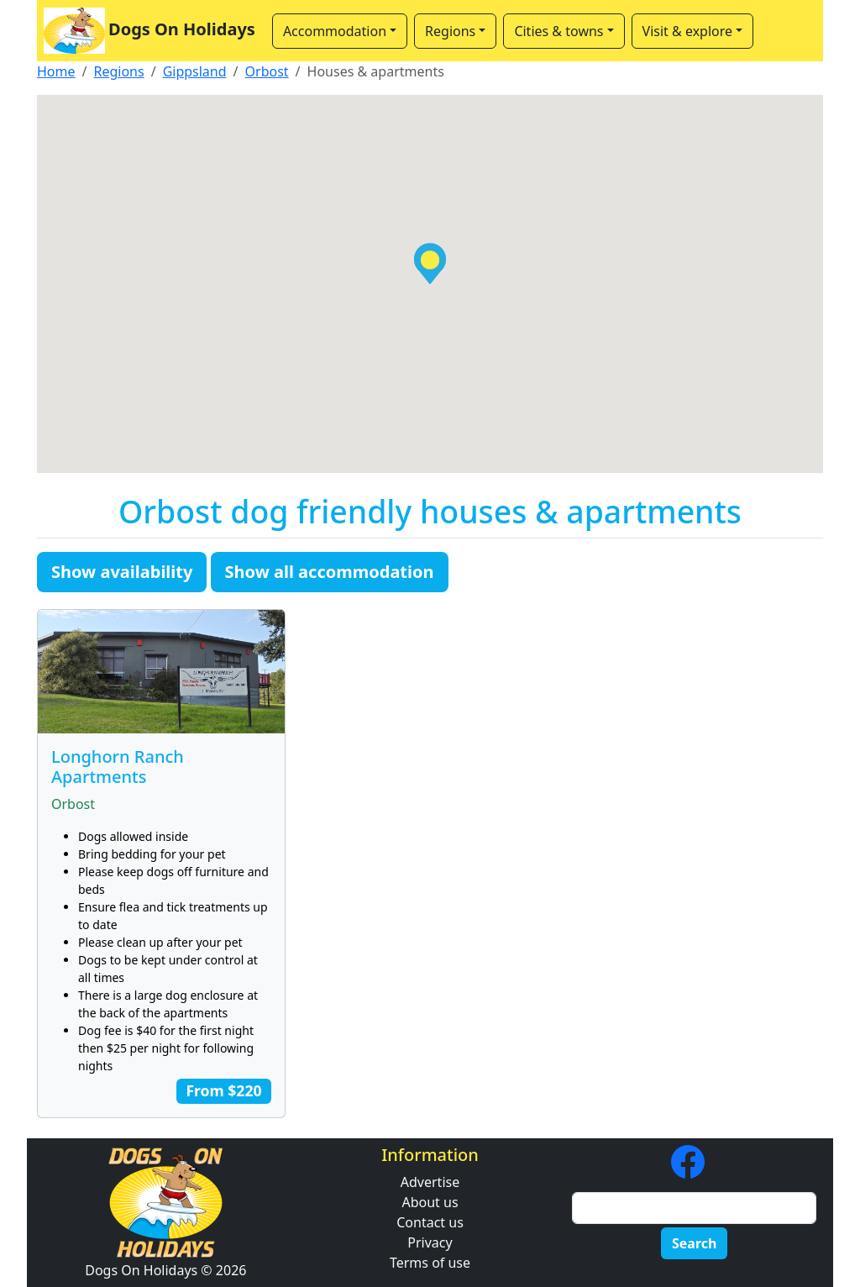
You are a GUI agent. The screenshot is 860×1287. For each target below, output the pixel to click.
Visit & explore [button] (687, 31)
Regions (118, 71)
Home (56, 71)
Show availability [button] (121, 571)
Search (694, 1243)
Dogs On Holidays (149, 31)
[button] (430, 263)
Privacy (429, 1242)
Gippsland (195, 71)
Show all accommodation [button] (329, 571)
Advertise (430, 1182)
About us (429, 1202)
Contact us (430, 1222)
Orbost (267, 71)
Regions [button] (450, 31)
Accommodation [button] (334, 31)
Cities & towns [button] (558, 31)
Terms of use (430, 1262)
